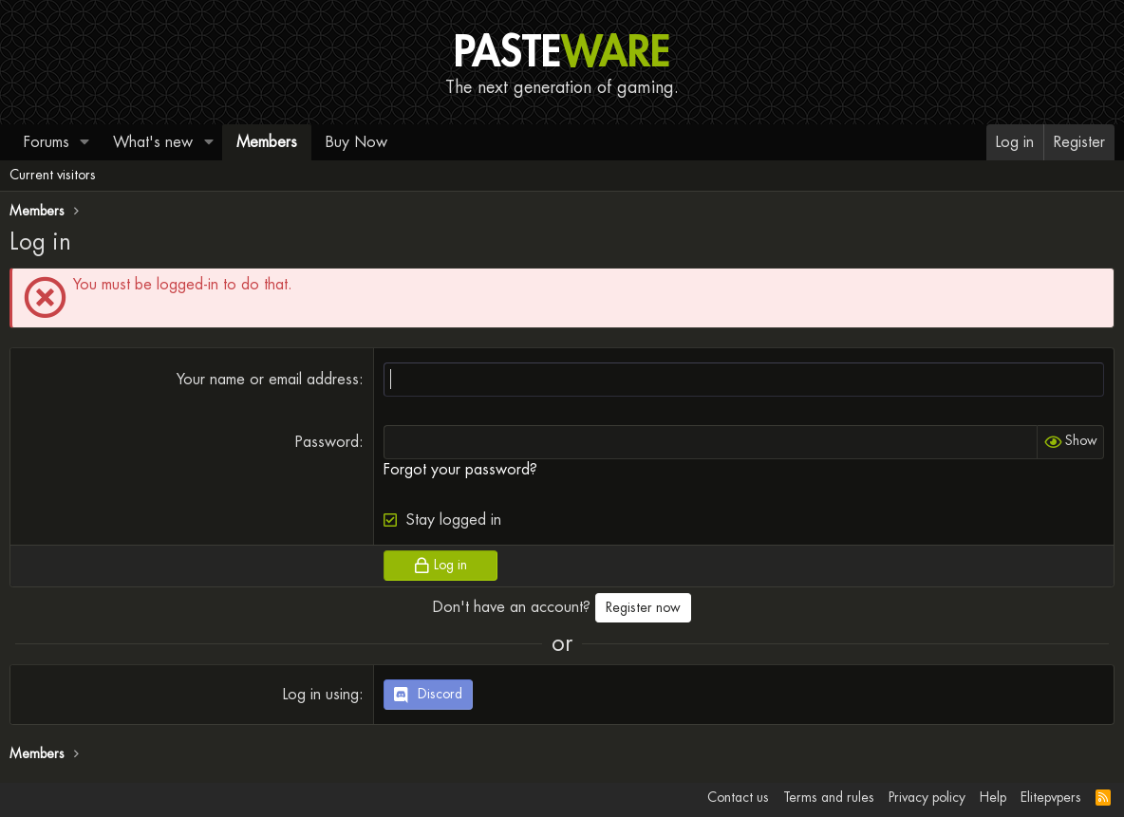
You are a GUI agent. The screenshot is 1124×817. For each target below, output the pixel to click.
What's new (153, 142)
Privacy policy (927, 797)
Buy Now (356, 142)
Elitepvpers (1051, 797)
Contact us (738, 797)
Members (266, 142)
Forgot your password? (460, 469)
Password (327, 442)
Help (993, 797)
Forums (46, 142)
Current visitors (52, 174)
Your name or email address (268, 379)
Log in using (321, 694)
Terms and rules (828, 797)
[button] (85, 142)
